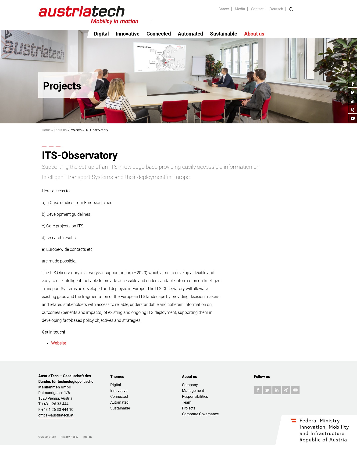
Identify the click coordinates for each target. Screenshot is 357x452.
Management (193, 390)
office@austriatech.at (55, 415)
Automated (190, 34)
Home (46, 130)
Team (186, 402)
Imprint (87, 436)
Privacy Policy (69, 436)
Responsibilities (195, 396)
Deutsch (276, 9)
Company (190, 385)
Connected (158, 34)
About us (254, 34)
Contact (257, 9)
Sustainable (223, 34)
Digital (101, 34)
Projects (188, 408)
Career (223, 9)
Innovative (127, 34)
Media (240, 9)
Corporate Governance (200, 414)
